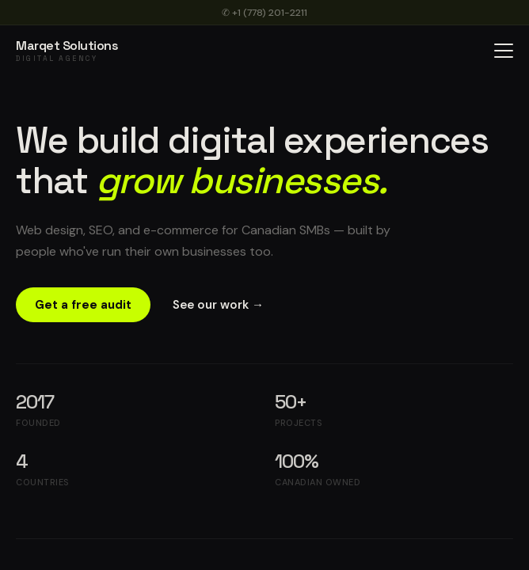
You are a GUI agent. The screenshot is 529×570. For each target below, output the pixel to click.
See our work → (218, 305)
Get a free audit (83, 305)
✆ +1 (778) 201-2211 (264, 12)
